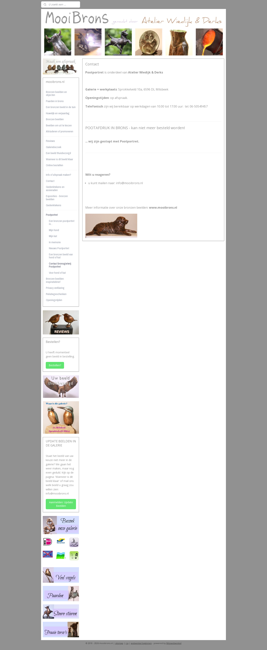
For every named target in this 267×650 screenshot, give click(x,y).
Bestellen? (55, 365)
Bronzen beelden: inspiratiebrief (55, 280)
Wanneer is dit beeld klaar (59, 159)
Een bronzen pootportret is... (61, 222)
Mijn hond (54, 230)
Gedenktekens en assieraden (55, 188)
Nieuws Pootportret (59, 248)
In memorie (55, 242)
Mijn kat (53, 236)
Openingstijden (54, 300)
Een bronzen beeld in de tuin (61, 107)
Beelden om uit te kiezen (59, 125)
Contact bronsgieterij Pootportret (60, 265)
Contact (50, 181)
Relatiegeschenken (56, 294)
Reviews (50, 141)
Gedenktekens (53, 205)
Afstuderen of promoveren (59, 131)
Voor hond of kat (57, 273)
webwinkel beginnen (141, 643)
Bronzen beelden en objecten (56, 93)
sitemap (119, 643)
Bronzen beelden (55, 119)
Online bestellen (54, 165)
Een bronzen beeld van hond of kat (61, 255)
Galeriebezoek (53, 147)
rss (127, 643)
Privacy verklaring (55, 288)
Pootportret (52, 215)
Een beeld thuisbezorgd (58, 153)
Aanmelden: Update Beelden (61, 504)
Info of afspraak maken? (58, 175)
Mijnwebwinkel (173, 643)
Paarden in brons (55, 101)
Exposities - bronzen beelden (57, 197)
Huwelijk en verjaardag (57, 113)
